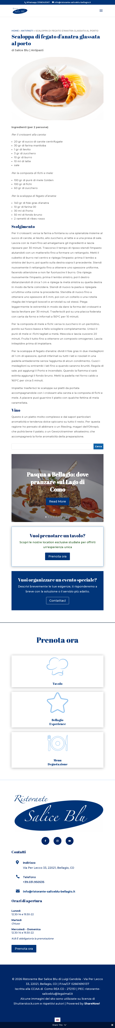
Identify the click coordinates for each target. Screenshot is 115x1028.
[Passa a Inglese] (57, 1020)
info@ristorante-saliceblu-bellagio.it (49, 891)
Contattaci (57, 600)
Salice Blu (22, 50)
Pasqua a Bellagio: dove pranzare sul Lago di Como (57, 485)
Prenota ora (57, 556)
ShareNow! (92, 1003)
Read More (57, 505)
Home (15, 30)
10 (69, 516)
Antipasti (27, 30)
